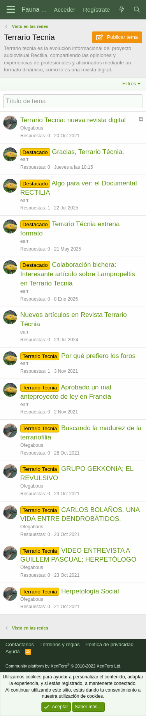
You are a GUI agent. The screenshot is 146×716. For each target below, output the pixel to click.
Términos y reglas (60, 644)
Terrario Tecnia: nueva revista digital (73, 120)
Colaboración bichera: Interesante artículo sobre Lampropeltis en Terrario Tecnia (77, 274)
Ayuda (12, 651)
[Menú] (11, 9)
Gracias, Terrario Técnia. (88, 152)
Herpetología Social (90, 591)
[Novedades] (121, 9)
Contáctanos (19, 644)
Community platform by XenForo (63, 666)
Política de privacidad (109, 644)
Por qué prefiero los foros (98, 356)
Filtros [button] (129, 83)
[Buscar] (136, 9)
